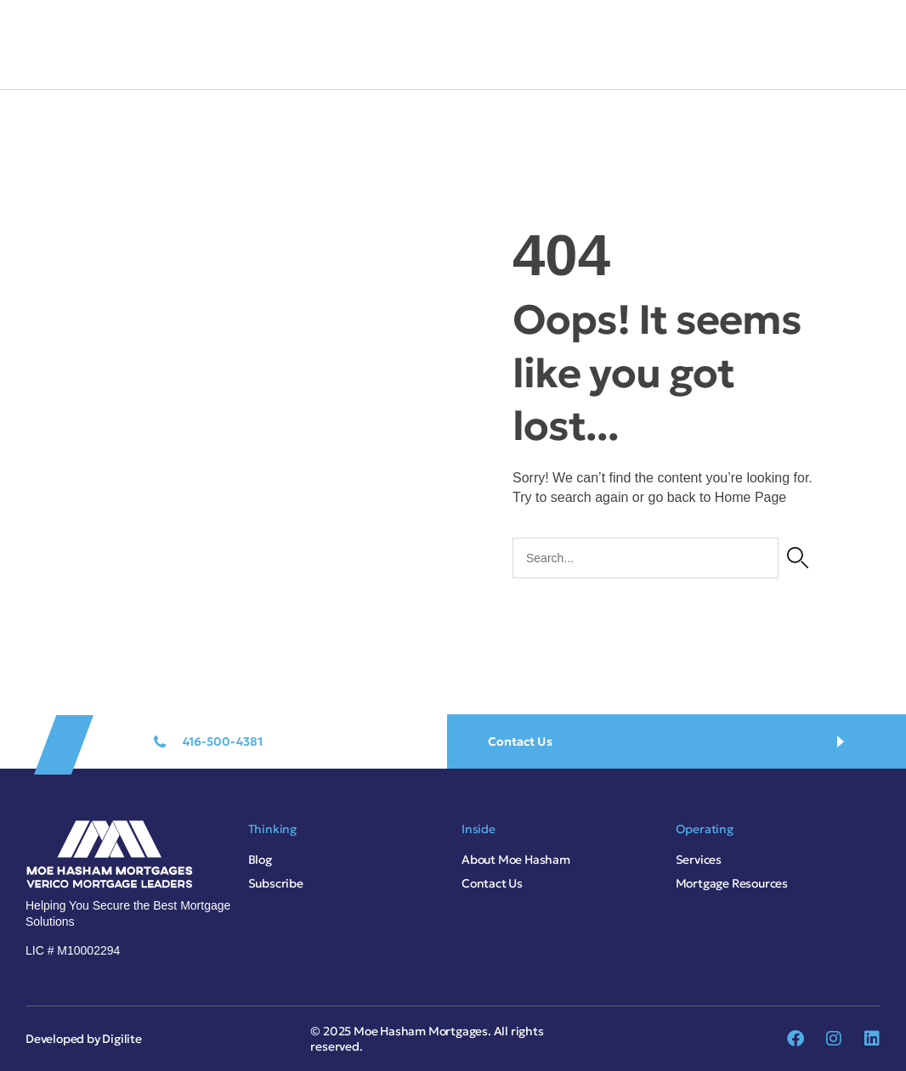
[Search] (798, 558)
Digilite (121, 1038)
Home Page (751, 497)
